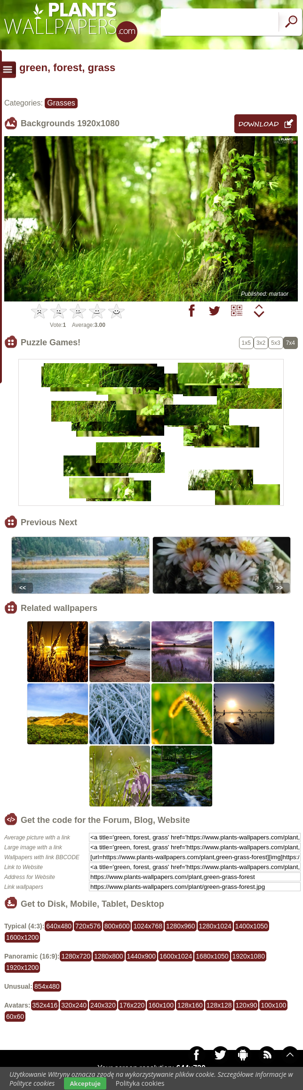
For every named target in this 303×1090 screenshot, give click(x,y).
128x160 (190, 1005)
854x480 (47, 986)
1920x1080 (248, 956)
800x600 (117, 926)
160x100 (161, 1005)
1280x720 (75, 956)
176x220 (132, 1005)
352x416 (45, 1005)
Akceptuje (85, 1083)
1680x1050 (212, 956)
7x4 (290, 343)
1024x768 (147, 926)
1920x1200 (22, 967)
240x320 (103, 1005)
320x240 (74, 1005)
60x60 (15, 1016)
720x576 (88, 926)
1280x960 (180, 926)
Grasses (61, 103)
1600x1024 (175, 956)
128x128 (219, 1005)
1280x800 (108, 956)
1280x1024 (215, 926)
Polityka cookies (140, 1083)
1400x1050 (251, 926)
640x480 (59, 926)
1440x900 (141, 956)
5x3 (275, 343)
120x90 (246, 1005)
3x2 (260, 343)
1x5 (246, 343)
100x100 (273, 1005)
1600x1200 (22, 937)
